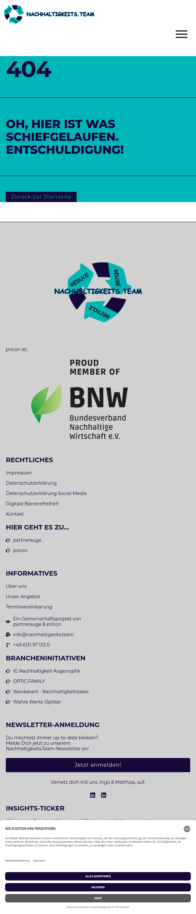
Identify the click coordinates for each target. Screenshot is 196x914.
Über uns (16, 586)
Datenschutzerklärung (31, 483)
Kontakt (15, 514)
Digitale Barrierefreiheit (32, 504)
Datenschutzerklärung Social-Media (46, 493)
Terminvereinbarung (29, 607)
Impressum (19, 473)
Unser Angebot (23, 596)
